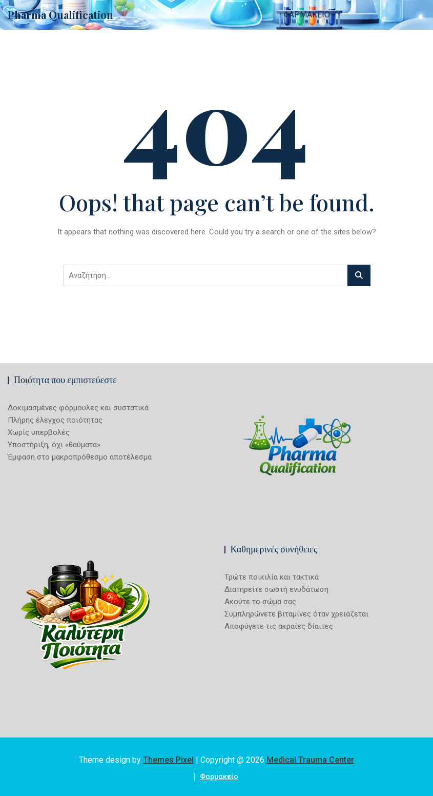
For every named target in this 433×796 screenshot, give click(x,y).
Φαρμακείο (306, 14)
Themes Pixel (168, 760)
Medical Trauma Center (310, 760)
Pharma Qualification (60, 15)
